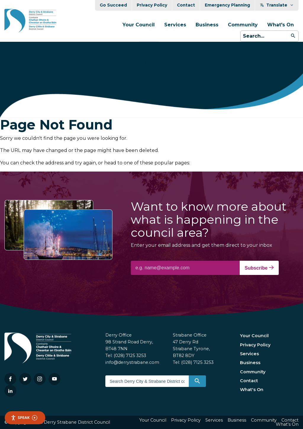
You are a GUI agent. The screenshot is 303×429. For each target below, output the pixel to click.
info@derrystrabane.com (132, 362)
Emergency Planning (227, 5)
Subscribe (259, 267)
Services (175, 25)
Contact (186, 5)
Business (207, 25)
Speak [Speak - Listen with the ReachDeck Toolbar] (24, 417)
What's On (280, 25)
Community (243, 25)
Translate (277, 5)
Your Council (139, 25)
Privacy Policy (152, 5)
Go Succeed (113, 5)
